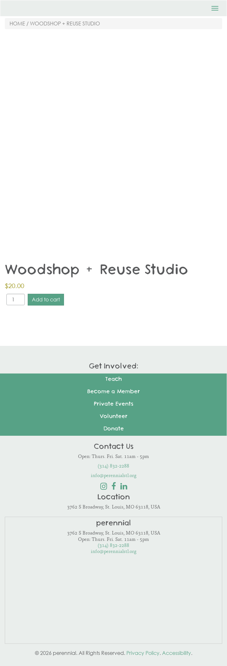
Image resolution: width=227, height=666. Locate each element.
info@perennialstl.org (114, 476)
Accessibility (176, 653)
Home (17, 23)
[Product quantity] (15, 299)
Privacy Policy (143, 653)
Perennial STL (35, 6)
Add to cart (46, 299)
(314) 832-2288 (113, 466)
